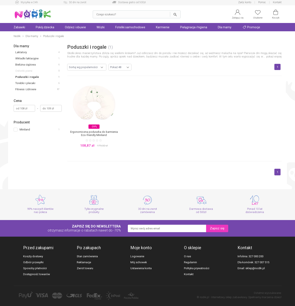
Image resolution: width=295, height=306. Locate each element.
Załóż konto (244, 2)
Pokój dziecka (45, 27)
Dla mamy (224, 27)
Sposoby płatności (35, 268)
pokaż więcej (274, 56)
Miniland (25, 129)
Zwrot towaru (85, 268)
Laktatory (21, 52)
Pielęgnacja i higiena (193, 27)
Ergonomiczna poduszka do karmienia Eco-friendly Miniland (94, 133)
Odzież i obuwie (75, 27)
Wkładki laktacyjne (26, 58)
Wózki (101, 27)
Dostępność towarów (36, 274)
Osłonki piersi (23, 70)
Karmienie (163, 27)
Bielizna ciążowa (25, 64)
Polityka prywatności (196, 268)
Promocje (251, 27)
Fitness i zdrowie (25, 89)
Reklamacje (84, 262)
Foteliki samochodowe (130, 27)
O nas (187, 256)
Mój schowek (138, 262)
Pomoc (262, 2)
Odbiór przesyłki (33, 262)
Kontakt (277, 2)
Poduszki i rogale (27, 77)
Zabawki (19, 27)
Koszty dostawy (33, 256)
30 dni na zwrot (77, 2)
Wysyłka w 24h (29, 2)
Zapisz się (217, 228)
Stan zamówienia (87, 256)
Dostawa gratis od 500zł (132, 2)
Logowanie (137, 256)
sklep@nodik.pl (255, 268)
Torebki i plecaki (25, 83)
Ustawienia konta (141, 268)
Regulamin (190, 262)
